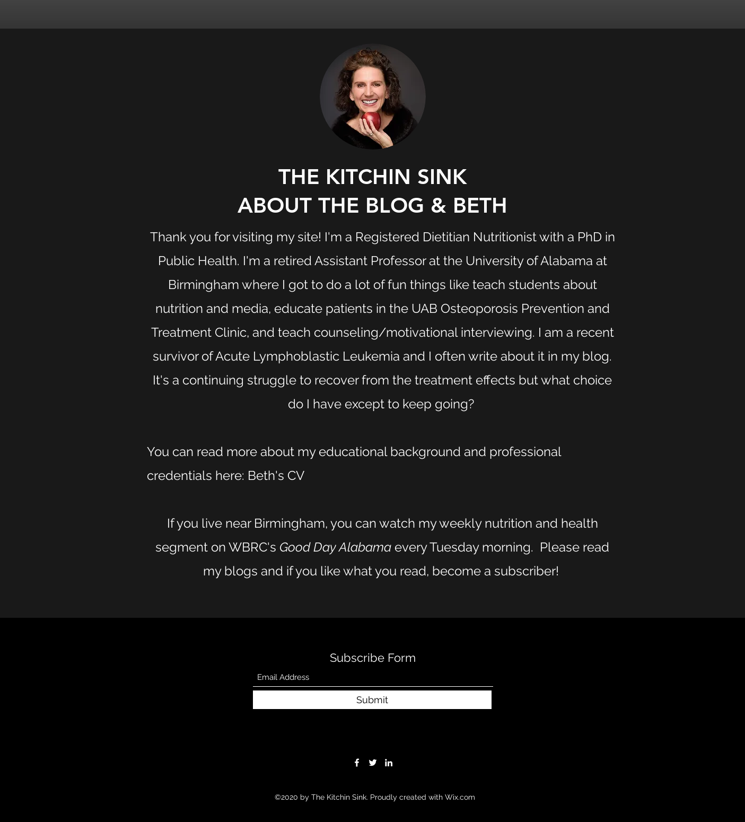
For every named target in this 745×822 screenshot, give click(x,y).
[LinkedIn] (388, 762)
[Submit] (372, 699)
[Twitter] (372, 762)
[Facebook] (357, 762)
